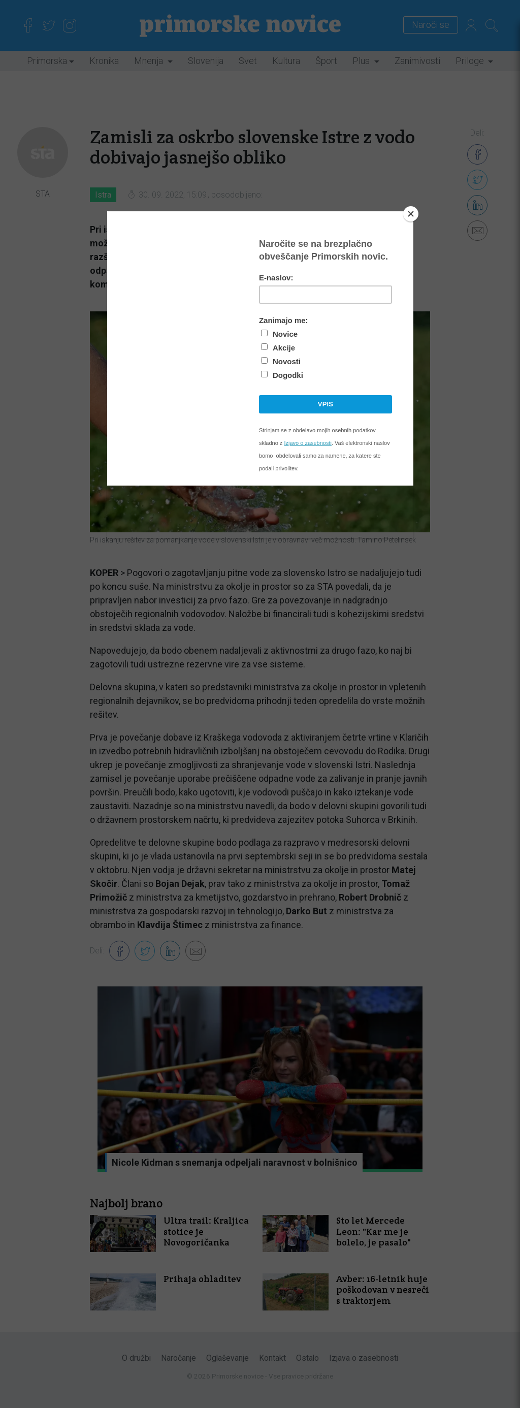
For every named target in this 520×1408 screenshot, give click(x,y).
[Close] (410, 213)
